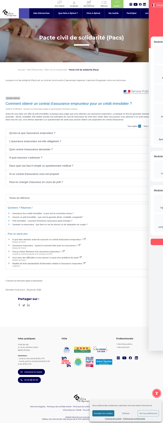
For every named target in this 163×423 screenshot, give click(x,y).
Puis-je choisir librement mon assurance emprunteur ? (38, 251)
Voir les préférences (148, 413)
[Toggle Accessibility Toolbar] (156, 393)
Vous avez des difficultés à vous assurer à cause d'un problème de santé (47, 257)
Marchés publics (125, 344)
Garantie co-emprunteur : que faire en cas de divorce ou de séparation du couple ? (50, 224)
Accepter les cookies (103, 413)
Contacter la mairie (31, 372)
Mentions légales (37, 406)
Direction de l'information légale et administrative (25, 281)
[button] (81, 133)
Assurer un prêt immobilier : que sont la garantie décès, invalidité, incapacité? (47, 217)
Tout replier (134, 126)
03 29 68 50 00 (29, 380)
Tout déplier (151, 126)
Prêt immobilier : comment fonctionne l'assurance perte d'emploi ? (42, 221)
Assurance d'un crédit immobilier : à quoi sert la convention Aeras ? (42, 213)
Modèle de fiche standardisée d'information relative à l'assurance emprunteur (48, 263)
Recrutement (124, 347)
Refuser (126, 413)
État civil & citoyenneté (56, 70)
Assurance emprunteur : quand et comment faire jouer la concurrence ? (46, 245)
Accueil (21, 70)
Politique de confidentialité (134, 419)
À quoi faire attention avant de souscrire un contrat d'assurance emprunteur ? (49, 239)
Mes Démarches (35, 70)
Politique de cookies (113, 419)
